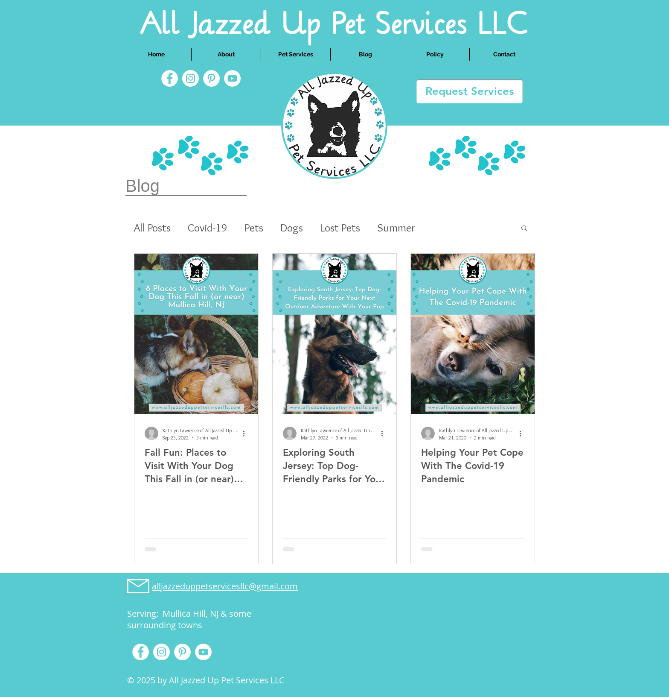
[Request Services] (469, 91)
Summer (396, 227)
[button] (524, 228)
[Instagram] (190, 78)
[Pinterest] (211, 78)
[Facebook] (169, 78)
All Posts (152, 227)
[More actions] (246, 433)
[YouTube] (232, 78)
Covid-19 (207, 227)
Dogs (291, 227)
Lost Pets (340, 227)
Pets (253, 227)
